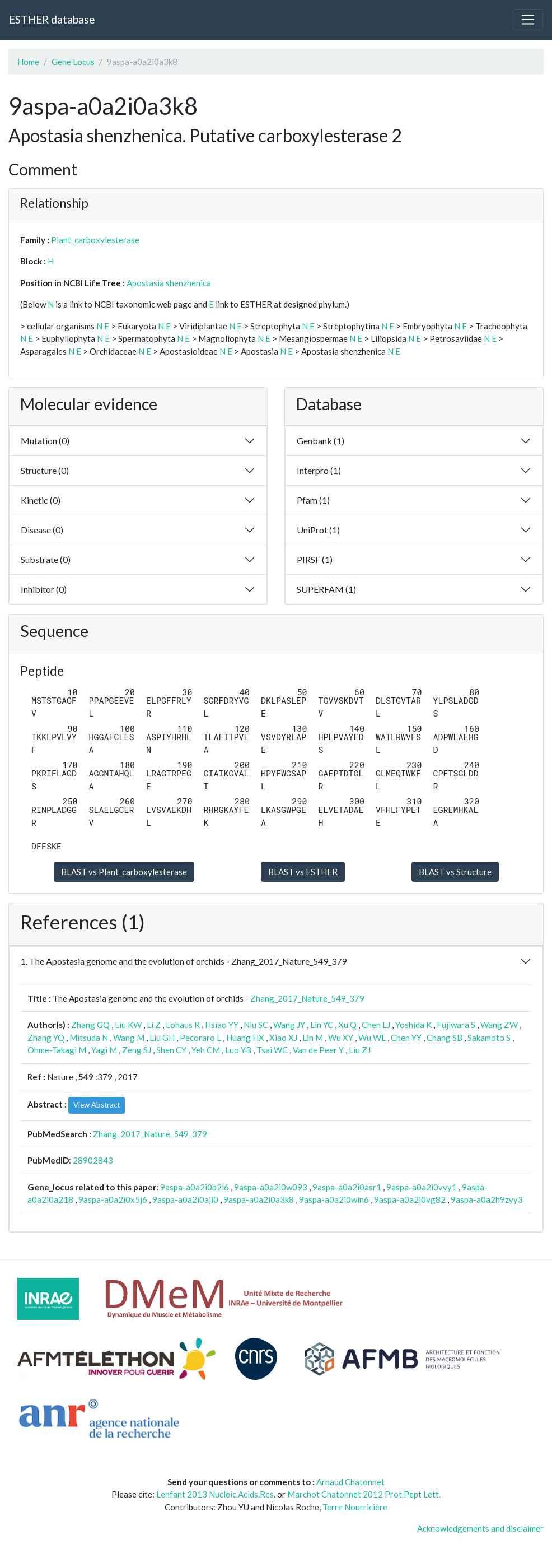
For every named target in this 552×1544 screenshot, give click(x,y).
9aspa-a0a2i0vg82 (410, 1199)
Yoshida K (413, 1025)
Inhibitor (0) (44, 589)
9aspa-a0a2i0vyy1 (421, 1187)
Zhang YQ (45, 1038)
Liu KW (128, 1025)
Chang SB (444, 1038)
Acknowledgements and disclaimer (480, 1528)
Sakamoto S (489, 1038)
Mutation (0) (45, 440)
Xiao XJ (283, 1038)
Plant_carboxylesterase (95, 240)
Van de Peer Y (318, 1050)
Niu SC (256, 1025)
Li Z (154, 1025)
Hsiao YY (221, 1025)
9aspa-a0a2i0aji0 (185, 1199)
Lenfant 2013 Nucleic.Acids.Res (215, 1494)
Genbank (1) (320, 440)
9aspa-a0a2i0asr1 (346, 1187)
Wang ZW (499, 1025)
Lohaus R (183, 1025)
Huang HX (245, 1038)
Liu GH (162, 1038)
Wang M (128, 1038)
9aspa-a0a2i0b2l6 (194, 1187)
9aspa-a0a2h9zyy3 (487, 1199)
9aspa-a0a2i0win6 (334, 1199)
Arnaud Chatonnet (350, 1482)
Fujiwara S (456, 1025)
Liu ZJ (360, 1050)
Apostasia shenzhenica (169, 283)
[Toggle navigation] (528, 19)
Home (28, 62)
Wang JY (289, 1025)
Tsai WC (272, 1050)
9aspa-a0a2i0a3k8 (258, 1199)
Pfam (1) (313, 500)
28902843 (93, 1160)
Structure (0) (45, 470)
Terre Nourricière (354, 1507)
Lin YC (321, 1025)
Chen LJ (376, 1025)
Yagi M (104, 1050)
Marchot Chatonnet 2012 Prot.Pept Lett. (364, 1494)
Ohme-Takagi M (56, 1050)
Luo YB (238, 1050)
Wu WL (372, 1038)
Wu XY (340, 1038)
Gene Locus (73, 62)
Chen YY (406, 1038)
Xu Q (347, 1025)
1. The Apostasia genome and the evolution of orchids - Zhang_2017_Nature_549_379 (184, 961)
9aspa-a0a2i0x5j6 (112, 1199)
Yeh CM (205, 1050)
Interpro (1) (319, 470)
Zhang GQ (90, 1025)
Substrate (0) (46, 559)
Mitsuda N (88, 1038)
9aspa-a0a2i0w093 (270, 1187)
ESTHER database (52, 19)
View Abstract (96, 1104)
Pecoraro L (200, 1038)
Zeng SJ (136, 1050)
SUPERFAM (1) (326, 589)
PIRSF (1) (315, 559)
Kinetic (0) (40, 500)
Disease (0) (42, 529)
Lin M (312, 1038)
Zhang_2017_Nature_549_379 (307, 998)
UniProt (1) (318, 529)
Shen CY (171, 1050)
